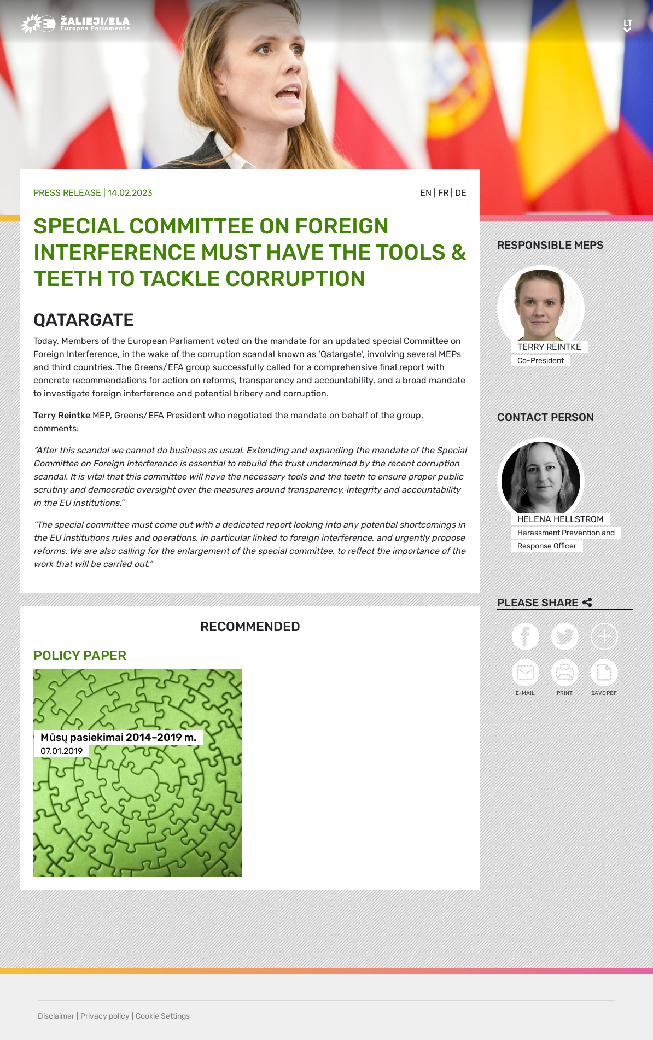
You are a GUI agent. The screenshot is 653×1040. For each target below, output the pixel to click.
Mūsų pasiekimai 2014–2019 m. (118, 737)
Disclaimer (56, 1016)
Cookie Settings (163, 1016)
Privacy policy (105, 1016)
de (461, 193)
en (426, 193)
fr (443, 193)
